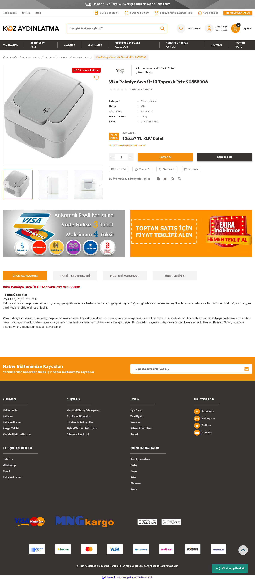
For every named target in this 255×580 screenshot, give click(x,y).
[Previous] (5, 184)
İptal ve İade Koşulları (80, 422)
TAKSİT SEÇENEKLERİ (75, 275)
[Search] (117, 28)
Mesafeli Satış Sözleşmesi (83, 410)
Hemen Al (165, 157)
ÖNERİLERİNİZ (175, 275)
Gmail (6, 471)
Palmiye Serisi (148, 101)
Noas (133, 489)
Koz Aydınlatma (140, 459)
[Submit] (246, 369)
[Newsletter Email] (191, 369)
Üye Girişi (136, 410)
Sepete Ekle (224, 157)
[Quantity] (121, 157)
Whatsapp (9, 465)
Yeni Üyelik (137, 416)
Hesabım (135, 422)
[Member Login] (216, 28)
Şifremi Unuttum (141, 428)
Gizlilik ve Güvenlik (78, 416)
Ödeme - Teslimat (78, 434)
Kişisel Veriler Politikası (82, 428)
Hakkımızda (10, 410)
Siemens (135, 483)
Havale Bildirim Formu (17, 434)
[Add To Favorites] (96, 77)
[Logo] (31, 28)
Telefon (8, 459)
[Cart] (241, 28)
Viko (143, 106)
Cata (133, 465)
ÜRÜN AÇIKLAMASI (25, 275)
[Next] (100, 184)
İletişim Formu (12, 422)
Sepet (134, 434)
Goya (133, 471)
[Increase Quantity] (131, 157)
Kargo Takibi (11, 428)
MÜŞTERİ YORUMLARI (124, 275)
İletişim (8, 416)
